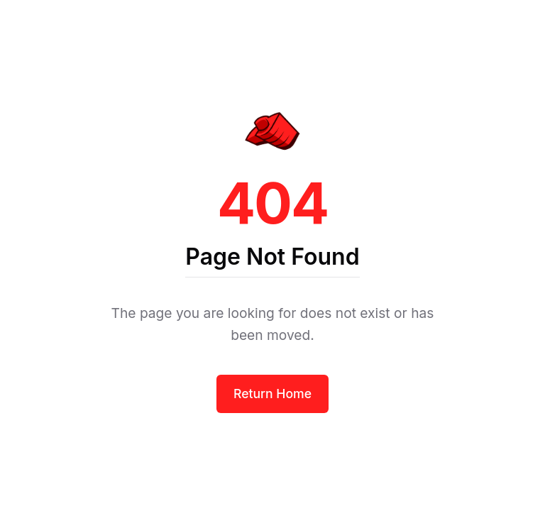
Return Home (272, 393)
